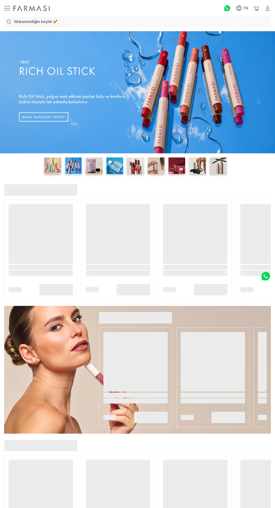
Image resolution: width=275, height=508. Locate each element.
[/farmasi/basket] (256, 8)
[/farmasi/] (31, 8)
